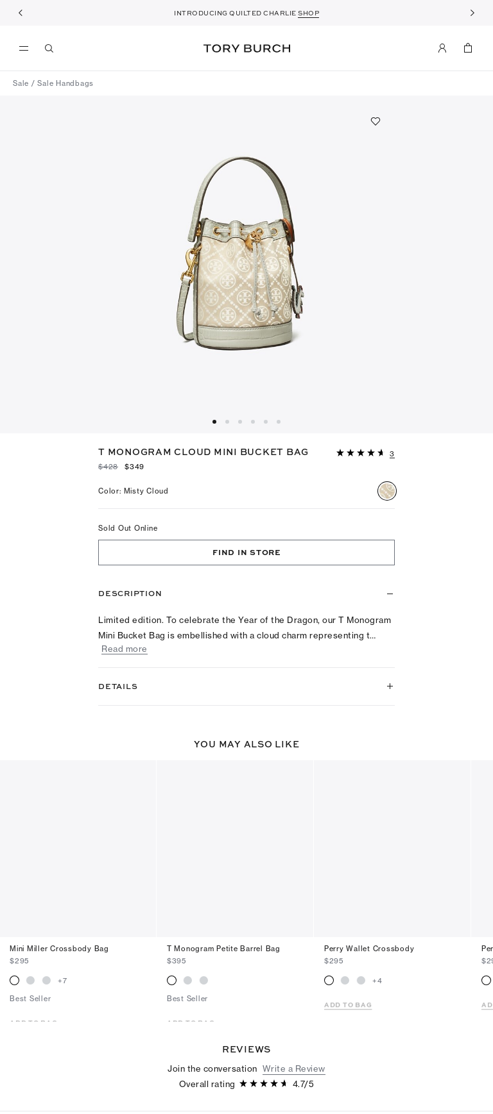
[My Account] (442, 48)
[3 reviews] (392, 454)
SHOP (308, 12)
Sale (21, 83)
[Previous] (20, 12)
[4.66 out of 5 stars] (362, 453)
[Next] (472, 12)
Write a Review (294, 1016)
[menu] (27, 48)
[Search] (49, 48)
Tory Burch (246, 48)
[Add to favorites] (375, 121)
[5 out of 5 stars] (38, 1091)
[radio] (387, 491)
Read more (124, 649)
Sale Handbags (65, 83)
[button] (365, 451)
